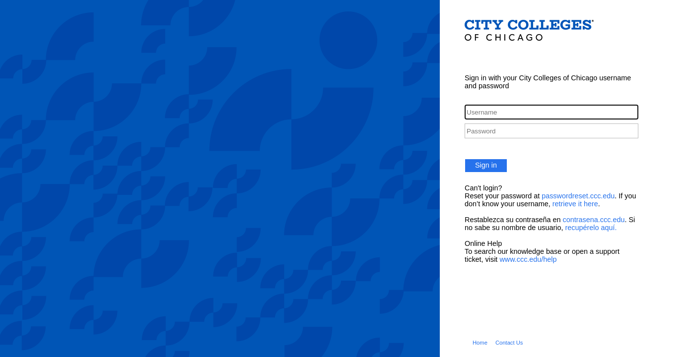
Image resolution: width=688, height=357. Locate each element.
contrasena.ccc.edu (594, 220)
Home (480, 343)
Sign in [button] (486, 165)
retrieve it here (575, 204)
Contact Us (509, 343)
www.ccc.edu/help (527, 259)
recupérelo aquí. (591, 228)
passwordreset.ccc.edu (578, 196)
